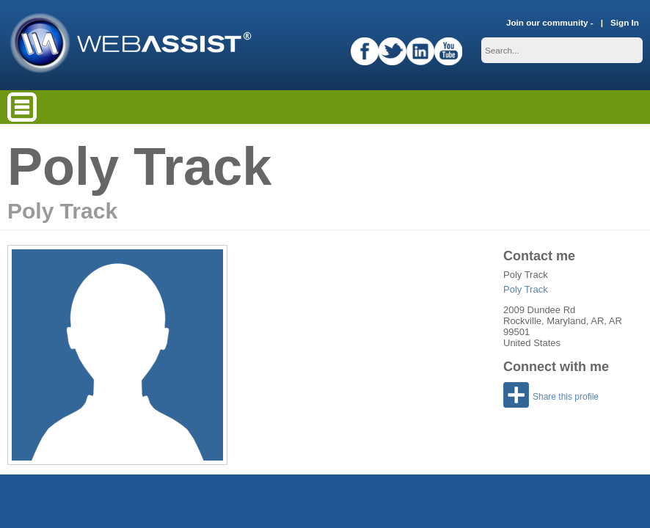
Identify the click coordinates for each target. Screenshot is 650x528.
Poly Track (525, 289)
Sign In (624, 22)
